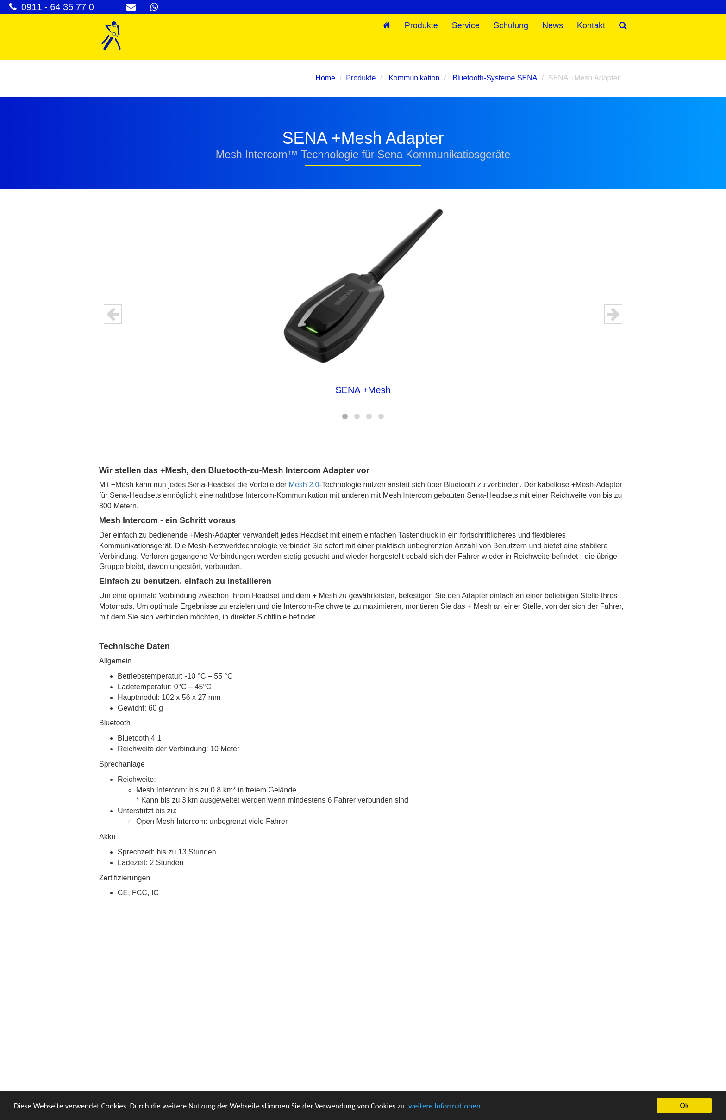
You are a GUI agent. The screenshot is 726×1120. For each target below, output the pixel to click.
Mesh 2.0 (304, 485)
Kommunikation (413, 78)
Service (466, 25)
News (552, 25)
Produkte (421, 25)
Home (325, 78)
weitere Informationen (444, 1106)
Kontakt (591, 25)
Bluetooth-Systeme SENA (494, 78)
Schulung (511, 25)
